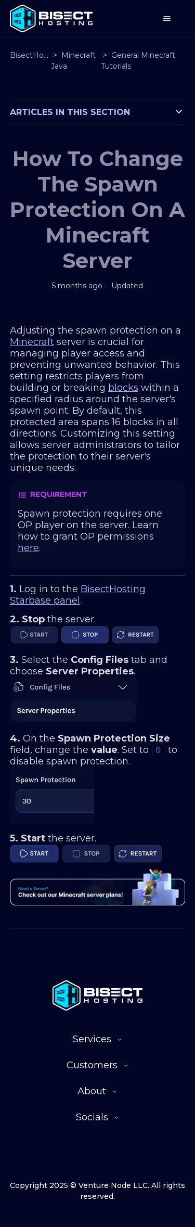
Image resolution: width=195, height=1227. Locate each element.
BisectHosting (36, 55)
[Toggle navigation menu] (166, 18)
